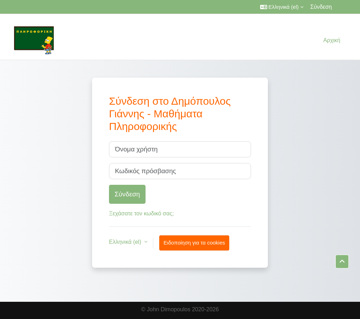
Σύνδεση (321, 7)
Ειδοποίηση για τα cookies (194, 243)
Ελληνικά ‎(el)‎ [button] (126, 242)
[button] (282, 7)
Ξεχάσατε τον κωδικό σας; (141, 213)
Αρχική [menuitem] (331, 40)
